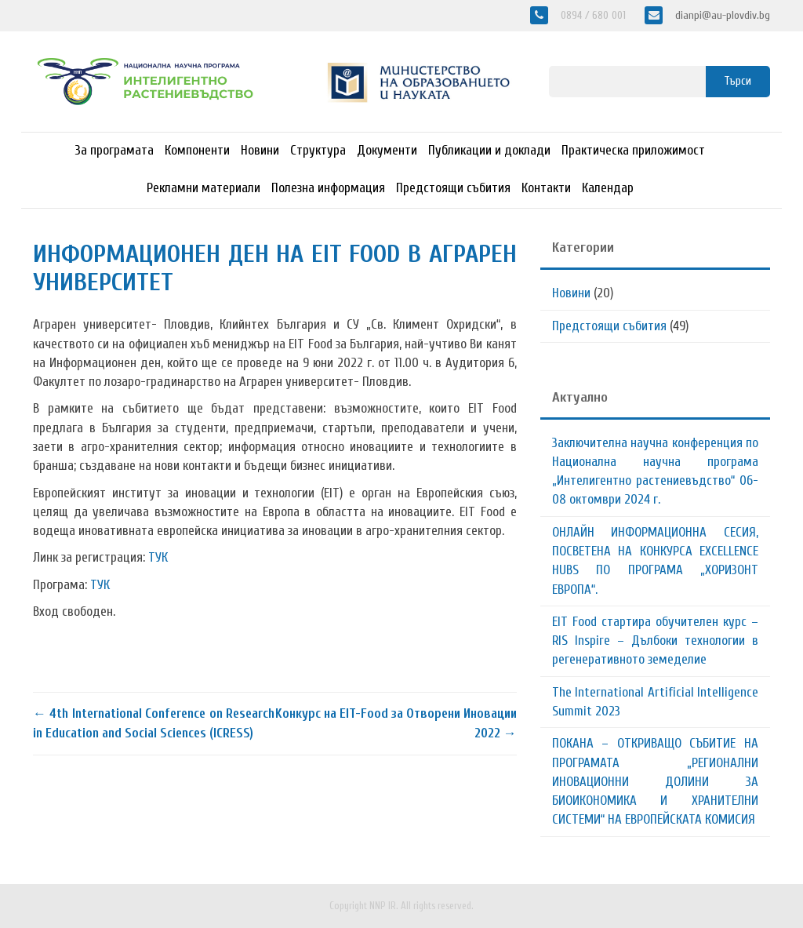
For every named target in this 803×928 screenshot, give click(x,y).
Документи (387, 150)
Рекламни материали (203, 187)
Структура (318, 150)
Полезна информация (328, 187)
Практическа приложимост (633, 150)
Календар (608, 187)
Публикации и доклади (489, 150)
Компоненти (197, 150)
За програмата (114, 150)
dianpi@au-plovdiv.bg (721, 15)
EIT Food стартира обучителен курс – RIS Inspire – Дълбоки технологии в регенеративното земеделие (655, 641)
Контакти (546, 187)
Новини (260, 150)
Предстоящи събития (453, 187)
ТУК (158, 557)
